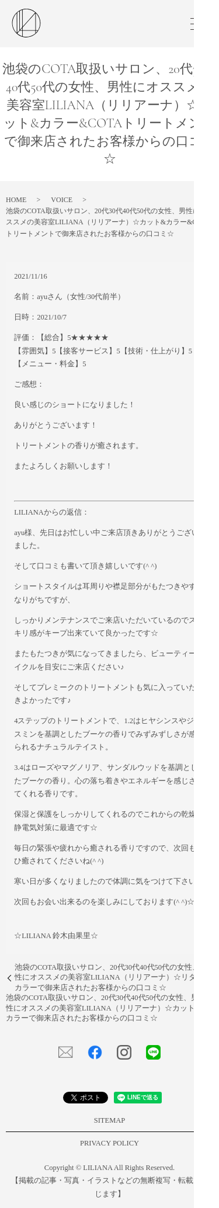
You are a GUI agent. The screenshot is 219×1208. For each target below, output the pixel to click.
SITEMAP (109, 1120)
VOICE (61, 200)
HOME (16, 200)
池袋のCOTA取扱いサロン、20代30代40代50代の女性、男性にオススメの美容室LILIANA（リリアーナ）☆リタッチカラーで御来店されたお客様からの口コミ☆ (113, 977)
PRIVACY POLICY (109, 1143)
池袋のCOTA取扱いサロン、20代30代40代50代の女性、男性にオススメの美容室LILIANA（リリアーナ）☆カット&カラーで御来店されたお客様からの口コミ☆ (103, 1008)
